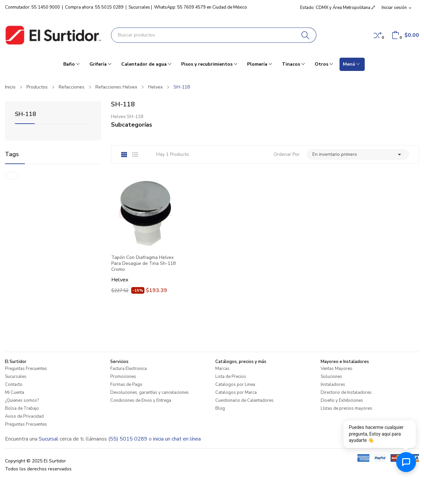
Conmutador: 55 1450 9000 (32, 7)
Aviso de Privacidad (24, 416)
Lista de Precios (230, 377)
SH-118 (25, 114)
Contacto (14, 385)
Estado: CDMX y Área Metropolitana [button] (337, 8)
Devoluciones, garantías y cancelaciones (149, 392)
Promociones (123, 377)
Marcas (222, 369)
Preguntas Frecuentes (26, 369)
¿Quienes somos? (22, 400)
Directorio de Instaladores (346, 392)
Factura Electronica (128, 369)
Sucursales (139, 7)
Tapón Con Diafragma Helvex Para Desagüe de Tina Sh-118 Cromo (143, 263)
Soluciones (331, 377)
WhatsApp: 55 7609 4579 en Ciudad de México (200, 7)
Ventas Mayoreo (336, 369)
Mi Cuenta (14, 392)
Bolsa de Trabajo (22, 408)
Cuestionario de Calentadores (244, 400)
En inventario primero (357, 154)
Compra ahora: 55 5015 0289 (94, 7)
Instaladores (333, 385)
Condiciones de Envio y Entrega (140, 400)
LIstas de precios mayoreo (346, 408)
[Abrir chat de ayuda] (406, 462)
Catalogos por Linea (235, 385)
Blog (220, 408)
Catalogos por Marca (236, 392)
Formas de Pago (126, 385)
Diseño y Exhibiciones (342, 400)
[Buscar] (305, 35)
